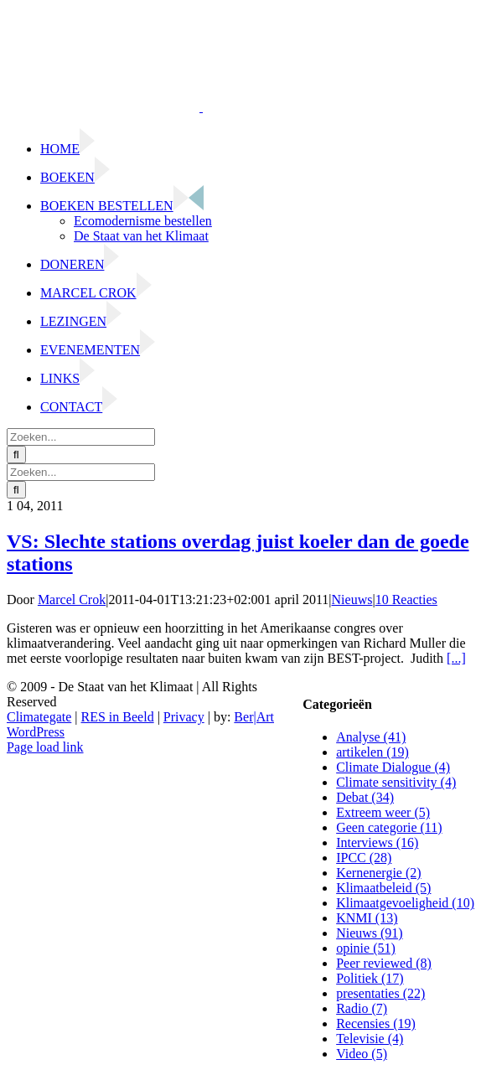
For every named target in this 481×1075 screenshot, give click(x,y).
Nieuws (352, 599)
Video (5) (361, 1054)
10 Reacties (406, 599)
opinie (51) (366, 948)
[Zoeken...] (81, 437)
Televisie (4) (369, 1038)
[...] (456, 658)
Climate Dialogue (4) (393, 767)
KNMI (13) (366, 918)
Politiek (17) (369, 978)
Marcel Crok (72, 599)
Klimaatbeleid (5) (383, 888)
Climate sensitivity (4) (396, 782)
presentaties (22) (380, 993)
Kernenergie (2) (378, 873)
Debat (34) (365, 797)
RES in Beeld (117, 717)
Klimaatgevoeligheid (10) (405, 903)
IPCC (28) (363, 857)
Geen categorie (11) (389, 827)
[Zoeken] (16, 454)
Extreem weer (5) (383, 812)
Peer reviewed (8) (384, 963)
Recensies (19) (376, 1023)
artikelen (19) (372, 752)
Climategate (39, 717)
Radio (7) (361, 1008)
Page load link (45, 747)
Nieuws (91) (369, 933)
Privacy (183, 717)
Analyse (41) (371, 737)
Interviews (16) (377, 842)
